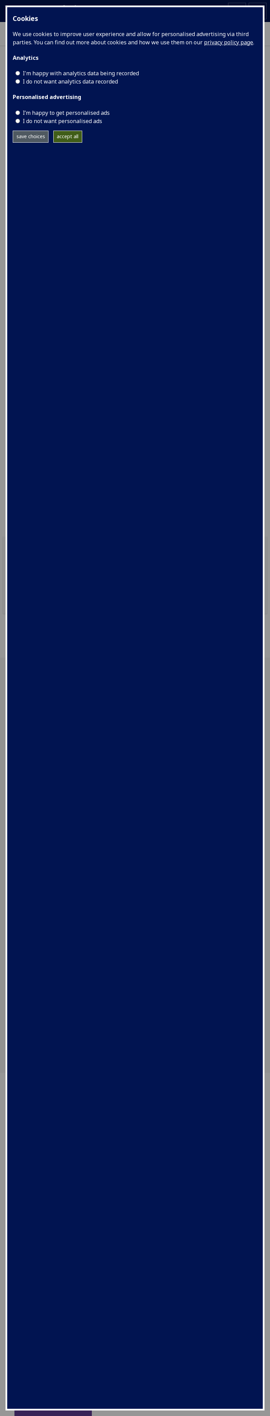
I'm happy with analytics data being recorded (81, 73)
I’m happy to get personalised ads (66, 113)
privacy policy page (228, 42)
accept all (67, 136)
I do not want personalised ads (62, 121)
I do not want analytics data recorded (70, 81)
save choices (31, 136)
